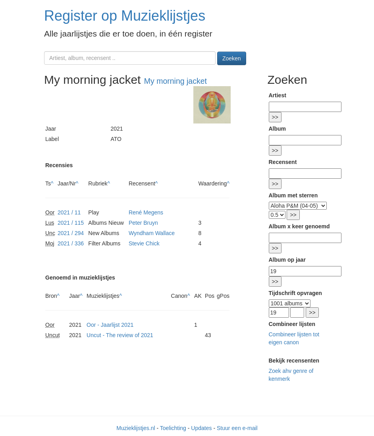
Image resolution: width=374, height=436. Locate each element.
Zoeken (231, 58)
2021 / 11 (69, 212)
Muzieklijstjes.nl (135, 428)
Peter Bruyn (143, 223)
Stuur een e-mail (237, 428)
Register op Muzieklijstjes (124, 16)
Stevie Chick (144, 243)
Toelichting (173, 428)
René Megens (146, 212)
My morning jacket (175, 81)
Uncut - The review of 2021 (120, 335)
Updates (201, 428)
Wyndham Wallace (152, 233)
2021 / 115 (71, 223)
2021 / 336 (71, 243)
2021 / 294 (71, 233)
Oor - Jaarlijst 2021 (110, 325)
